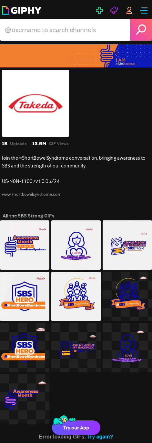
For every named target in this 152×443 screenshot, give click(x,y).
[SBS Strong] (76, 55)
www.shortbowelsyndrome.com (32, 194)
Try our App (76, 428)
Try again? (100, 436)
